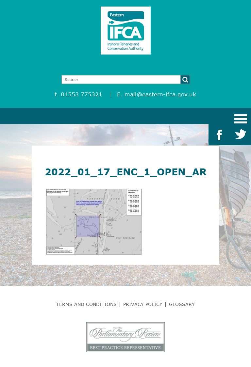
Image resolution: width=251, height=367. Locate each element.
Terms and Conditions (86, 304)
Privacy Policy (142, 304)
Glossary (182, 304)
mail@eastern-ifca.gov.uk (160, 94)
